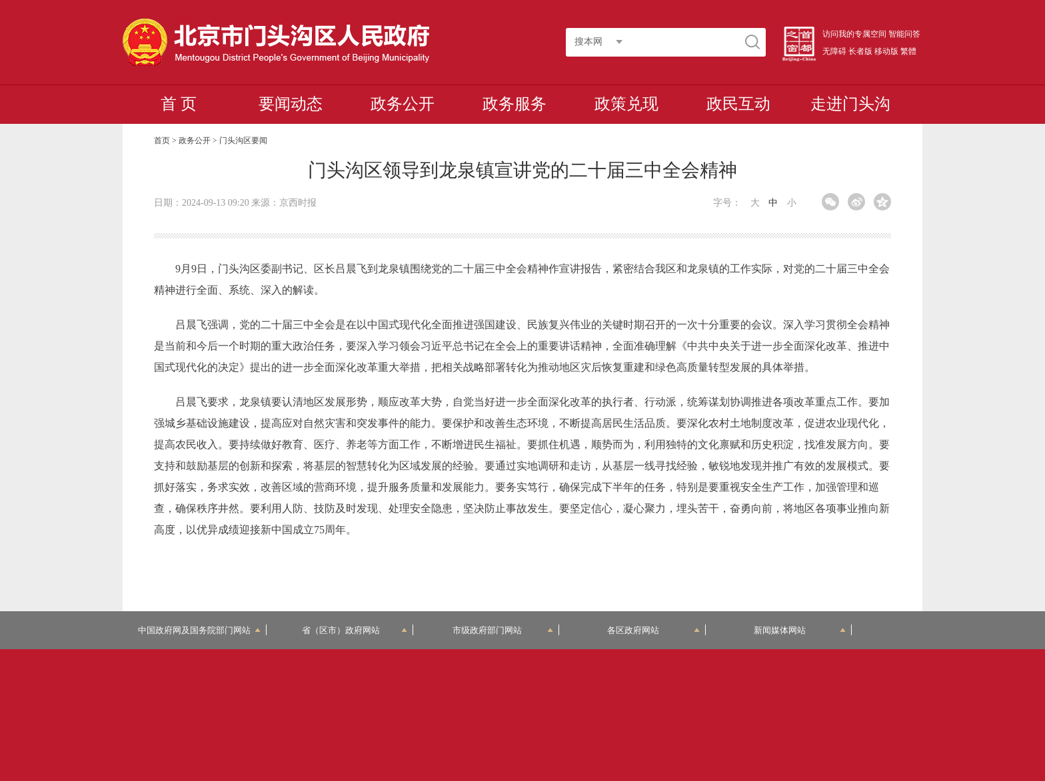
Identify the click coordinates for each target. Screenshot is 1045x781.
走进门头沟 (850, 104)
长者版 (860, 51)
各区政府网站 (653, 630)
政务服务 (514, 104)
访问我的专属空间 (854, 34)
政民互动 (738, 104)
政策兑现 (626, 104)
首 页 (179, 104)
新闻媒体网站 (800, 630)
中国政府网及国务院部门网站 (199, 630)
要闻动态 (291, 104)
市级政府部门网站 (503, 630)
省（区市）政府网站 (354, 630)
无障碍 (834, 51)
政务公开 (403, 104)
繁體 (908, 51)
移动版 (886, 51)
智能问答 (904, 34)
